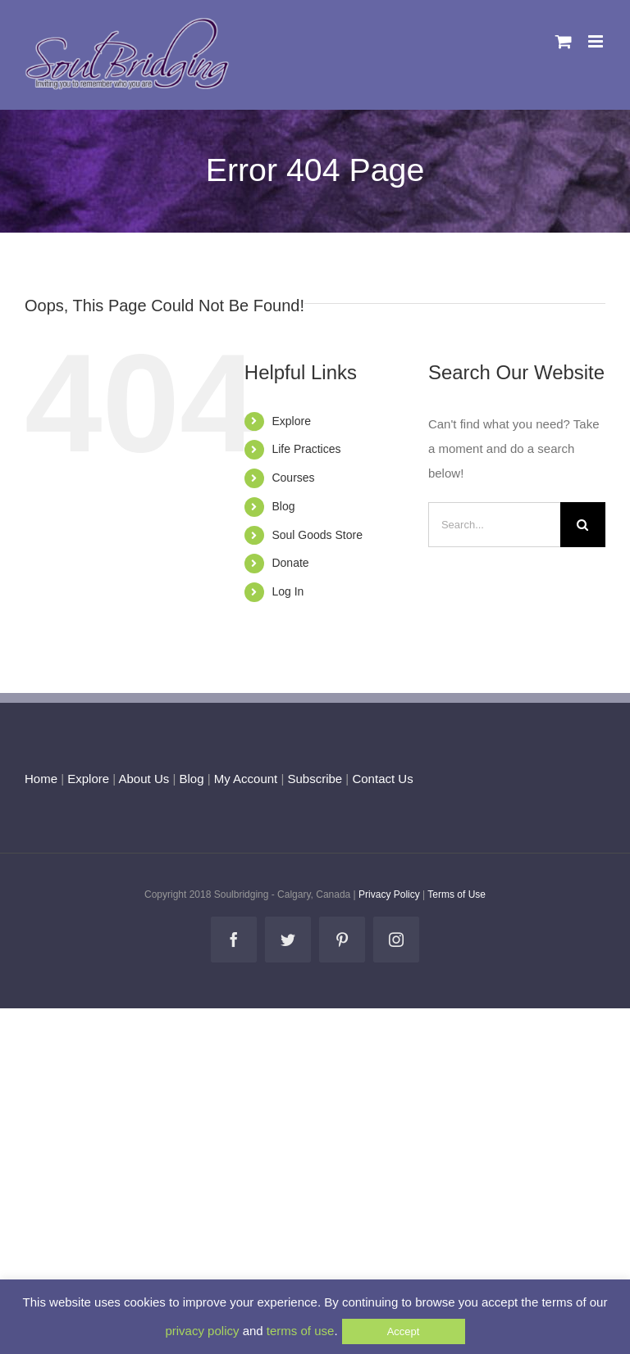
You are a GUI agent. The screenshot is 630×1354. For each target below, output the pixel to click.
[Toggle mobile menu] (596, 41)
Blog (283, 506)
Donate (290, 562)
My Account (246, 779)
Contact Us (381, 779)
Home (41, 779)
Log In (288, 591)
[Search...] (494, 524)
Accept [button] (403, 1331)
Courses (293, 477)
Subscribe (315, 779)
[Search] (582, 524)
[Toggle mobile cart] (563, 41)
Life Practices (306, 448)
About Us (144, 779)
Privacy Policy (389, 894)
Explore (291, 421)
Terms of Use (456, 894)
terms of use (301, 1331)
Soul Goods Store (317, 534)
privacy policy (202, 1331)
